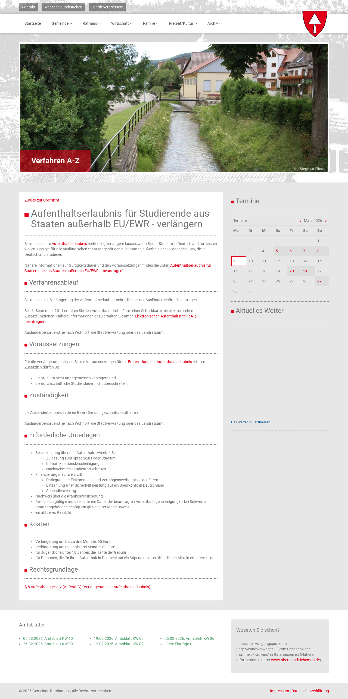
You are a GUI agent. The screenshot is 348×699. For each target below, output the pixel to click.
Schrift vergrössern (107, 7)
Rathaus (92, 23)
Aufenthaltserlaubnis (69, 243)
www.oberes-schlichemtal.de (295, 660)
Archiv (215, 23)
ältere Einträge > (178, 644)
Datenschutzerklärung (310, 691)
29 (319, 281)
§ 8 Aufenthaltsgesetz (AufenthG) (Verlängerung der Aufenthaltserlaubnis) (87, 587)
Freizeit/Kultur (184, 23)
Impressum (279, 691)
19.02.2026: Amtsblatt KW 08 (119, 638)
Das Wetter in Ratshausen (250, 422)
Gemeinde (63, 23)
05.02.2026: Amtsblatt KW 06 (189, 638)
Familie (151, 23)
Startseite (32, 23)
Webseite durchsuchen (63, 7)
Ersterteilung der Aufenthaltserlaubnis (160, 362)
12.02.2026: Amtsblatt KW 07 (119, 644)
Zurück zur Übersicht (41, 200)
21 (305, 271)
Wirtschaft (122, 23)
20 (292, 271)
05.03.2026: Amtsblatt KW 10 (48, 638)
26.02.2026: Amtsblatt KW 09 (48, 644)
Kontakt (28, 7)
